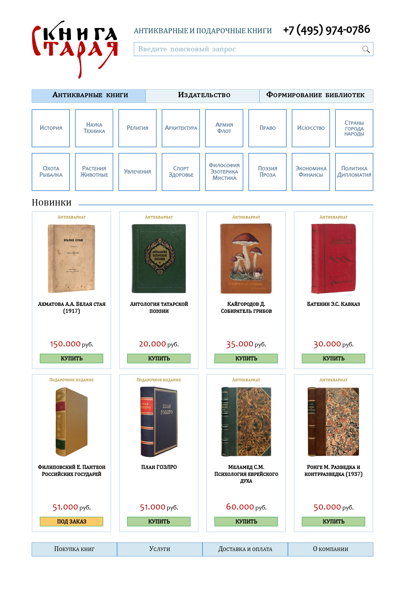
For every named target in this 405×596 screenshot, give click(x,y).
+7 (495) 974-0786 (326, 30)
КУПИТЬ (72, 358)
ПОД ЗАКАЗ (71, 521)
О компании (330, 548)
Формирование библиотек (315, 94)
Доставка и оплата (245, 548)
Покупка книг (74, 548)
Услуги (159, 548)
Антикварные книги (90, 94)
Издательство (204, 94)
